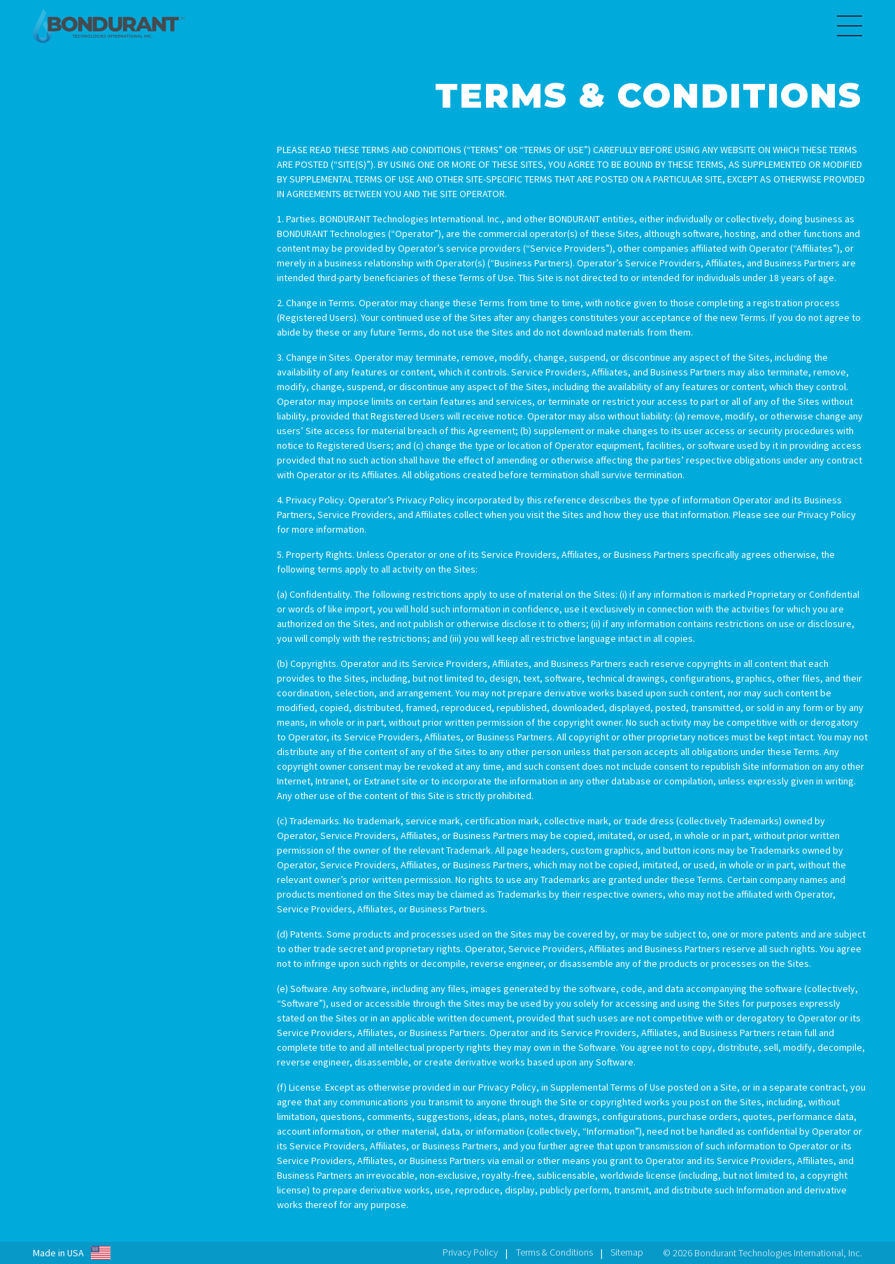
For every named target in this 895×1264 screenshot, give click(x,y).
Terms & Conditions (554, 1252)
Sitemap (626, 1252)
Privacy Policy (470, 1252)
